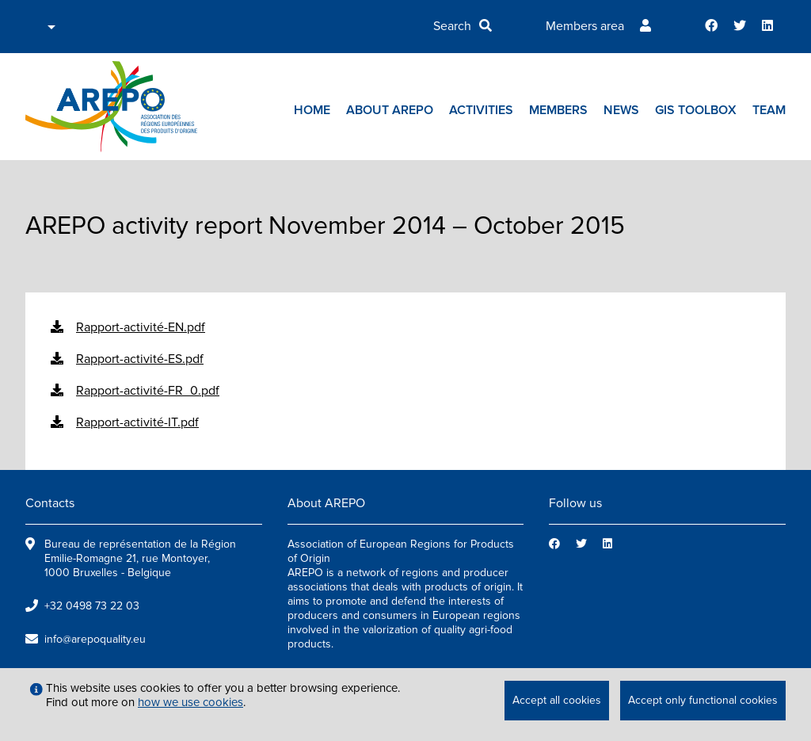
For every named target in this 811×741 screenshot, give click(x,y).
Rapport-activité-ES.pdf (140, 359)
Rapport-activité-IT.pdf (137, 422)
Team (769, 110)
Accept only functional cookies (703, 700)
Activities (481, 110)
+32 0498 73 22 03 (91, 606)
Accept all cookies (556, 700)
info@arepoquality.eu (95, 639)
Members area (585, 26)
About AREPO (389, 110)
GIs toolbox (696, 110)
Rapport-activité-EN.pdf (140, 327)
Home (312, 110)
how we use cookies (190, 702)
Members (558, 110)
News (621, 110)
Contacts (49, 503)
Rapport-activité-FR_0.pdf (147, 391)
